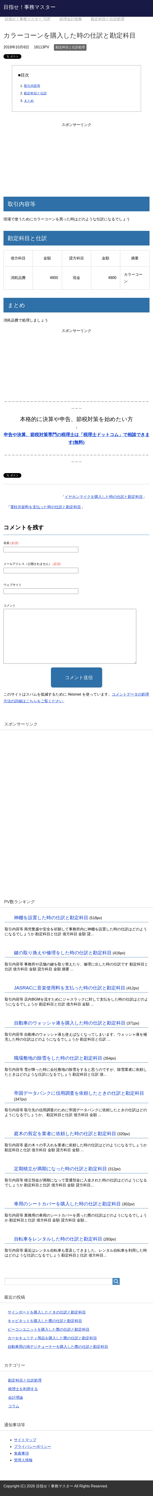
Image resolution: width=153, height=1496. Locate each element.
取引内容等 (32, 86)
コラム (13, 1406)
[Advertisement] (76, 157)
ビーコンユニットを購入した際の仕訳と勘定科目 (49, 1329)
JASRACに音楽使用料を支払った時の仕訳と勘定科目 (69, 987)
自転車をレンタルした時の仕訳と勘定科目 (58, 1238)
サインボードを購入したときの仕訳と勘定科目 (47, 1312)
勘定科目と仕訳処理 (70, 47)
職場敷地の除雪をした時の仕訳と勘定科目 (58, 1058)
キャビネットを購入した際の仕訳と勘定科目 (45, 1321)
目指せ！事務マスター (29, 7)
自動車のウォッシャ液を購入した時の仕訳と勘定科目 (70, 1022)
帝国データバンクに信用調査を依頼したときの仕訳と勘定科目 (79, 1093)
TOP (27, 19)
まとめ (29, 101)
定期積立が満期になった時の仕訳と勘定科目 (60, 1168)
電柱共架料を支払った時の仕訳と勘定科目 (45, 507)
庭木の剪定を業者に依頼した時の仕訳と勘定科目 (65, 1133)
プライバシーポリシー (32, 1447)
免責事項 (21, 1453)
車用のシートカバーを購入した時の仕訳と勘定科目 (67, 1203)
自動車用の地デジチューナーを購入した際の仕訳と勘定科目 (58, 1347)
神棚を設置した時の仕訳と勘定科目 (51, 917)
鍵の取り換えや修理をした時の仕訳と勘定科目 (63, 952)
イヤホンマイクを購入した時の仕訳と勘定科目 (104, 497)
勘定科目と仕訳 (35, 93)
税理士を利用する (23, 1389)
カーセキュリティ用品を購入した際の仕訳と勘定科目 (52, 1338)
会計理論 (15, 1398)
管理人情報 (23, 1460)
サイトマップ (25, 1440)
